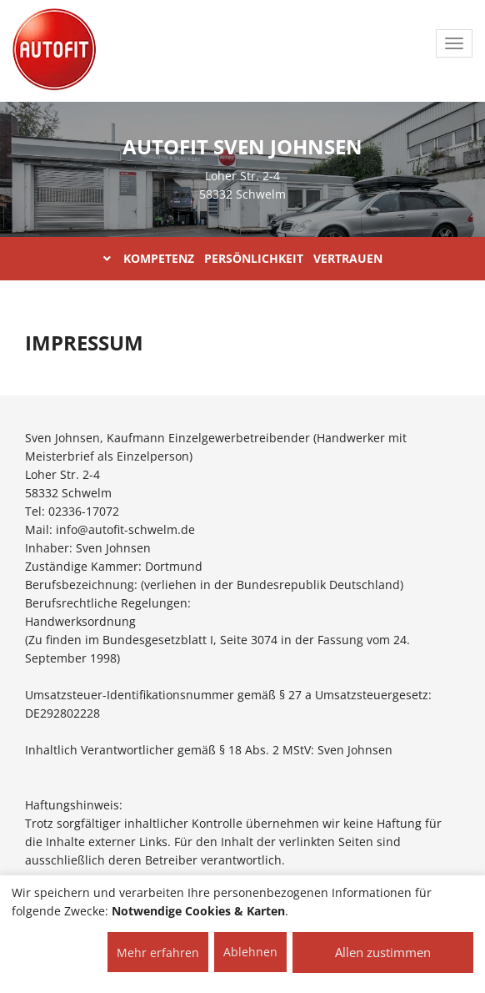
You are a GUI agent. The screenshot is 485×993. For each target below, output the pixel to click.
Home (241, 117)
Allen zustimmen (383, 952)
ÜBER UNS (322, 117)
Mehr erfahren (158, 952)
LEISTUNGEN (428, 117)
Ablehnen (250, 952)
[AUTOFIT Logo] (54, 50)
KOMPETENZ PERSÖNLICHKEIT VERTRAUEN (242, 258)
